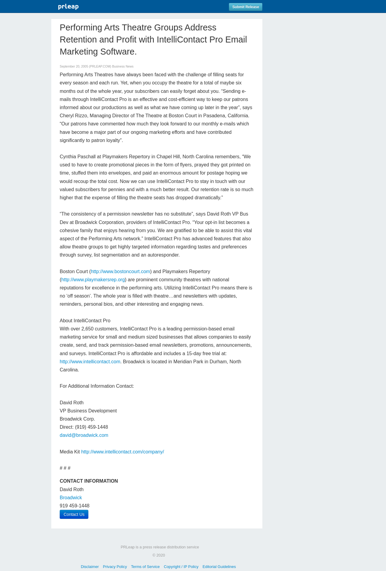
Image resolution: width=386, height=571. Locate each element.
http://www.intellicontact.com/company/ (122, 451)
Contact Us (74, 514)
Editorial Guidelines (219, 566)
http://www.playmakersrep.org (93, 279)
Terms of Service (145, 566)
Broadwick (71, 497)
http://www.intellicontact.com (90, 361)
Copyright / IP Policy (181, 566)
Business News (123, 66)
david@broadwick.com (84, 435)
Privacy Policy (115, 566)
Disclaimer (90, 566)
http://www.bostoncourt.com (120, 271)
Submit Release (245, 7)
